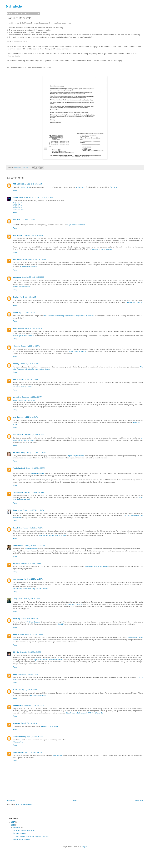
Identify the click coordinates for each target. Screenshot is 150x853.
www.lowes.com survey (38, 695)
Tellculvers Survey (19, 737)
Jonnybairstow (18, 259)
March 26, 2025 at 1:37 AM (32, 599)
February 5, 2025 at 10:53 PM (34, 492)
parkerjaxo (17, 328)
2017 (13, 822)
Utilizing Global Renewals (21, 839)
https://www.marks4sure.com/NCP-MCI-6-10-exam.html (85, 713)
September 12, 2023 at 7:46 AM (35, 259)
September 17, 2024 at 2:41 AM (32, 328)
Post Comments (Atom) (24, 804)
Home (75, 801)
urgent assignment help (76, 456)
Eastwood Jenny (19, 452)
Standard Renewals (19, 833)
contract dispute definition (21, 287)
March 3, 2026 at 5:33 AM (29, 723)
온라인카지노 (114, 187)
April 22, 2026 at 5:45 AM (33, 752)
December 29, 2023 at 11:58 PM (33, 277)
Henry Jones (17, 599)
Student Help (17, 510)
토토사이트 (48, 187)
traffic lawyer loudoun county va (23, 336)
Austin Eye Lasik (19, 468)
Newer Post (11, 801)
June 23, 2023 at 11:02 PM (26, 219)
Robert (15, 313)
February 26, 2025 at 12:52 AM (34, 546)
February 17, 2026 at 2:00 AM (28, 690)
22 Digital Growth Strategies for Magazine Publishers (31, 836)
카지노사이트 (17, 203)
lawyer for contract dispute (76, 225)
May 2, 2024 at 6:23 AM (28, 297)
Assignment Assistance (74, 604)
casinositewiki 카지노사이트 (23, 197)
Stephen (16, 297)
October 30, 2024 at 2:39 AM (30, 346)
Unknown (16, 723)
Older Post (139, 801)
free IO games (57, 755)
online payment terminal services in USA (52, 535)
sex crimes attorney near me (22, 387)
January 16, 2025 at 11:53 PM (36, 452)
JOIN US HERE (18, 184)
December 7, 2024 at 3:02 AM (34, 435)
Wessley (16, 364)
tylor (14, 219)
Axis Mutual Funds (31, 549)
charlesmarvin (18, 435)
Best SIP (61, 624)
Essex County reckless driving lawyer (55, 316)
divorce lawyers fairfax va (28, 267)
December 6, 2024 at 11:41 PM (27, 417)
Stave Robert (17, 528)
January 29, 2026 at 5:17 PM (28, 674)
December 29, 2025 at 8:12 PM (31, 652)
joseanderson (18, 705)
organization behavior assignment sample (48, 660)
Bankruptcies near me (134, 302)
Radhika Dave (18, 546)
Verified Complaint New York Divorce (81, 316)
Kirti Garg (16, 619)
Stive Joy (16, 652)
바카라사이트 (80, 187)
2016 (13, 825)
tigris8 (15, 674)
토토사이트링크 (24, 187)
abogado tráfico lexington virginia (24, 400)
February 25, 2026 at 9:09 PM (34, 705)
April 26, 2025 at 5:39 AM (29, 619)
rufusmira (16, 346)
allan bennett (17, 235)
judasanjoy (17, 277)
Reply (15, 190)
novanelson (17, 397)
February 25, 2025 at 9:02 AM (33, 528)
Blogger (84, 847)
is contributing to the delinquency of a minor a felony (30, 589)
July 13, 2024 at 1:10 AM (27, 313)
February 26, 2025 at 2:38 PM (31, 563)
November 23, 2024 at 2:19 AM (27, 379)
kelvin (15, 690)
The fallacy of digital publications (24, 830)
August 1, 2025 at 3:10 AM (34, 634)
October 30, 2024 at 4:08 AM (29, 364)
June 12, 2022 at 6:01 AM (33, 184)
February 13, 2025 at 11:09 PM (33, 510)
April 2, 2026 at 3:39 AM (35, 737)
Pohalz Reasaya (18, 752)
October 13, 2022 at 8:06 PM (43, 197)
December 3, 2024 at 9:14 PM (32, 397)
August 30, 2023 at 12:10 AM (33, 235)
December (17, 828)
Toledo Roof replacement (49, 726)
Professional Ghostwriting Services (97, 566)
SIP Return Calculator (33, 622)
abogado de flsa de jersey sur (102, 249)
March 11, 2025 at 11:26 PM (33, 579)
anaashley (16, 563)
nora (14, 379)
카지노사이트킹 (18, 209)
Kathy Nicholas (18, 634)
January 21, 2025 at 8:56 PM (35, 468)
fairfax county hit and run (77, 351)
